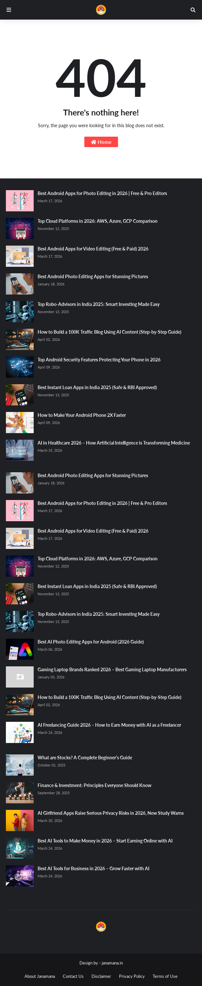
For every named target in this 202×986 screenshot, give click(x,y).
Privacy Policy (132, 976)
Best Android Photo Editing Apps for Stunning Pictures (93, 276)
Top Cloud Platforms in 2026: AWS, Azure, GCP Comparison (98, 221)
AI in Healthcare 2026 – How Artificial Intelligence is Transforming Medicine (114, 443)
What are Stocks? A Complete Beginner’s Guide (85, 757)
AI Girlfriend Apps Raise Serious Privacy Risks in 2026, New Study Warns (111, 813)
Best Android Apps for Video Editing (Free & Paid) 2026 (93, 248)
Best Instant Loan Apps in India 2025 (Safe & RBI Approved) (97, 387)
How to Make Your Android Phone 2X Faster (82, 415)
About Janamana (40, 976)
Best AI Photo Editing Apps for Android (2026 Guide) (91, 642)
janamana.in (112, 962)
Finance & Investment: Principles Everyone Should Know (94, 785)
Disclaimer (101, 976)
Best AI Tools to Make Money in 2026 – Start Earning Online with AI (105, 840)
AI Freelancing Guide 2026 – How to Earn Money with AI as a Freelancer (109, 725)
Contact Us (73, 976)
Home (101, 142)
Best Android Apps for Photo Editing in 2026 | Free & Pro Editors (102, 193)
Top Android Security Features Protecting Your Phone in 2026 (99, 359)
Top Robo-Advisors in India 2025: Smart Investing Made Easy (99, 304)
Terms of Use (165, 976)
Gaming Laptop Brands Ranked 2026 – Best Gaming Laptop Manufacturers (112, 669)
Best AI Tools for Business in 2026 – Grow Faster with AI (93, 868)
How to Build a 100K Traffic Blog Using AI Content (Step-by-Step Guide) (109, 332)
